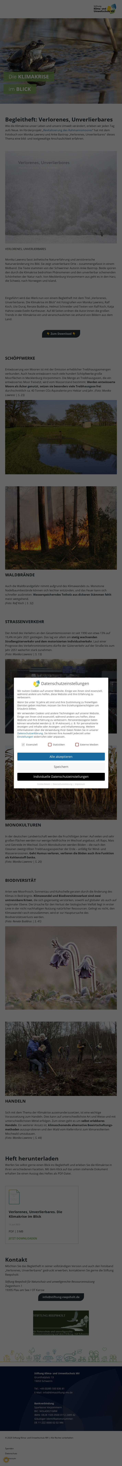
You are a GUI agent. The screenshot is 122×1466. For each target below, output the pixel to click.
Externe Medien (86, 741)
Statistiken (56, 741)
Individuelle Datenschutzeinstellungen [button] (61, 774)
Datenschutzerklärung (30, 730)
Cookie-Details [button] (44, 781)
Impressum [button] (80, 781)
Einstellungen (25, 734)
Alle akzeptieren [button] (61, 754)
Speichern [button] (61, 764)
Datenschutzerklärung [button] (63, 781)
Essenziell (29, 741)
